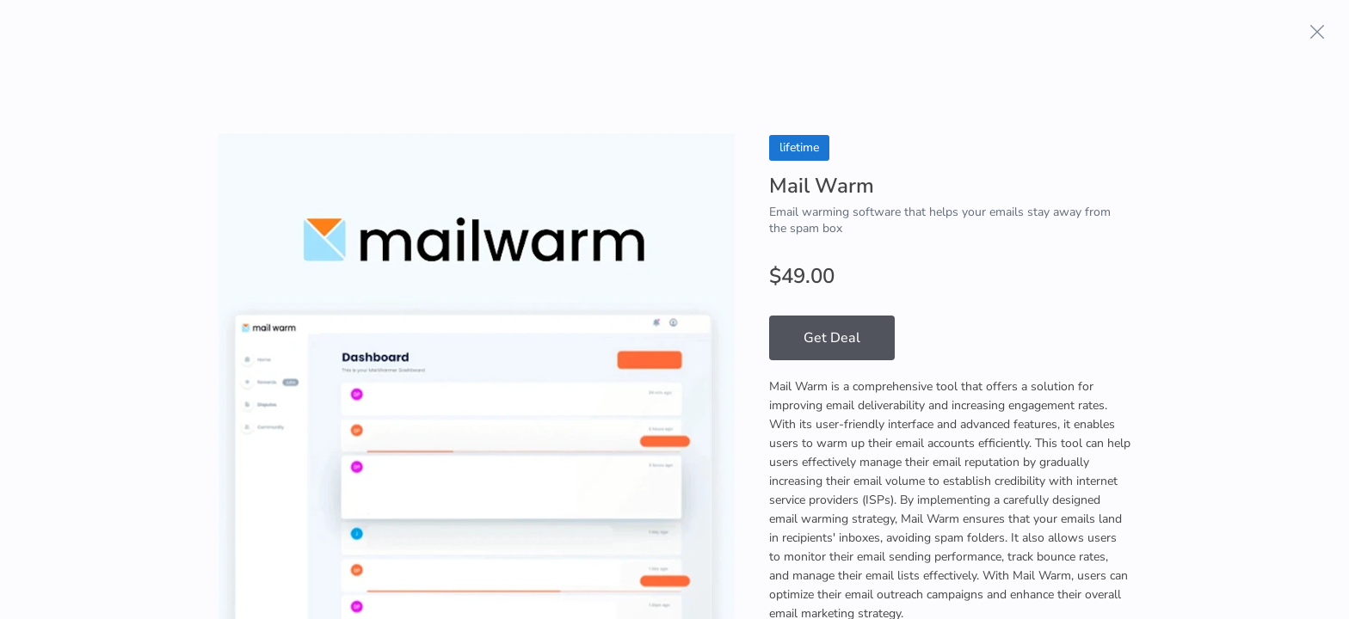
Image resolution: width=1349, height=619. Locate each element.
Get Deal (832, 337)
